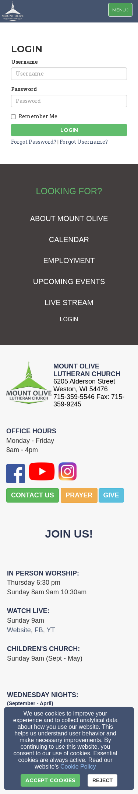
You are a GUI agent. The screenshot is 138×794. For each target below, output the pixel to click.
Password (24, 88)
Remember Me (34, 116)
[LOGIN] (69, 319)
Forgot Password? (33, 141)
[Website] (19, 630)
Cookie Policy (78, 766)
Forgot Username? (84, 141)
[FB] (39, 630)
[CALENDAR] (69, 240)
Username (24, 61)
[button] (32, 495)
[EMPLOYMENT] (69, 261)
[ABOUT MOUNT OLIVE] (69, 219)
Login (69, 130)
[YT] (50, 630)
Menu (122, 9)
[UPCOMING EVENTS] (69, 282)
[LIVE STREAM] (69, 303)
